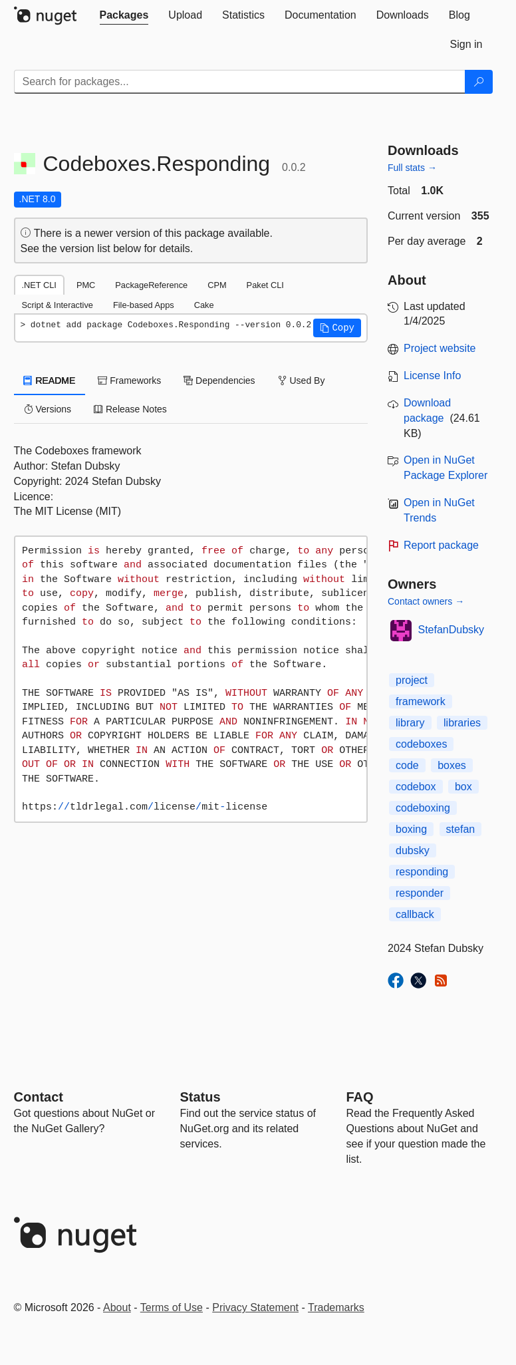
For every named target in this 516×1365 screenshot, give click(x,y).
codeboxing (423, 808)
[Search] (479, 82)
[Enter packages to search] (239, 82)
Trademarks (336, 1307)
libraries (462, 722)
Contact (38, 1097)
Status (200, 1097)
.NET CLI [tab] (39, 285)
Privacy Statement (255, 1307)
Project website (440, 348)
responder (420, 893)
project (412, 680)
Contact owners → (426, 601)
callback (415, 914)
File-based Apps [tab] (143, 305)
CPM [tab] (216, 285)
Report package (441, 545)
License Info (432, 375)
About (117, 1307)
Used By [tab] (301, 380)
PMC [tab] (85, 285)
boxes (452, 765)
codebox (416, 786)
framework (421, 701)
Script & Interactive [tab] (57, 305)
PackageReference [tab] (151, 285)
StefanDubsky (451, 629)
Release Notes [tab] (130, 409)
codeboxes (421, 744)
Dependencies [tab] (219, 380)
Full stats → (412, 167)
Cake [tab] (204, 305)
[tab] (124, 15)
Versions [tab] (48, 409)
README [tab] (50, 380)
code (407, 765)
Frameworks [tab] (129, 380)
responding (422, 871)
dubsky (413, 850)
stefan (460, 829)
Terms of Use (171, 1307)
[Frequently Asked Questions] (360, 1097)
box (463, 786)
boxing (411, 829)
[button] (337, 328)
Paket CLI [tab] (265, 285)
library (410, 722)
